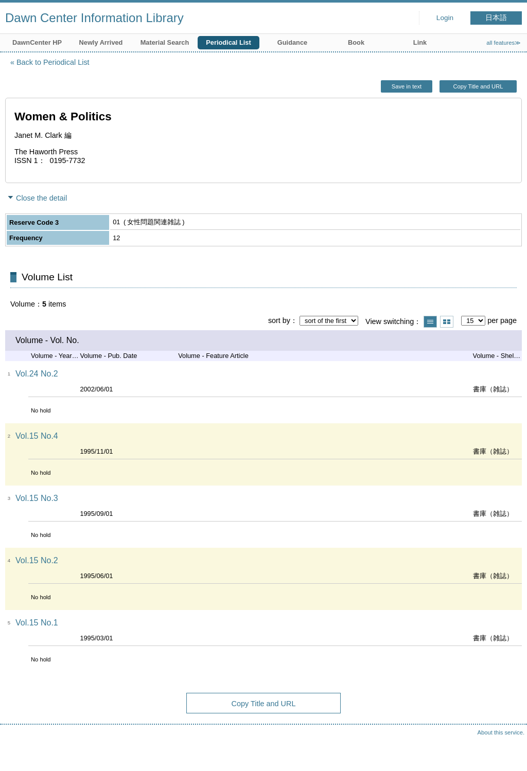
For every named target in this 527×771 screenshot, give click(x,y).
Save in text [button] (406, 86)
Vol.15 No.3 (36, 498)
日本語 (496, 18)
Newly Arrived (101, 42)
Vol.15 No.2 (36, 560)
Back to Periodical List (53, 62)
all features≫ (503, 43)
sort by (279, 320)
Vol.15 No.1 (36, 622)
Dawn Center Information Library (94, 18)
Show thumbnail (446, 322)
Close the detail (41, 198)
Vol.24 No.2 (36, 373)
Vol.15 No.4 (36, 436)
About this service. (501, 732)
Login (444, 18)
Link (420, 42)
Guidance (292, 42)
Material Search (164, 42)
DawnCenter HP (37, 42)
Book (356, 42)
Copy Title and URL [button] (478, 86)
